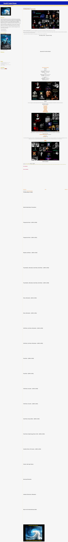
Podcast (53, 164)
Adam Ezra (26, 164)
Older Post (66, 189)
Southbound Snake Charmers (43, 134)
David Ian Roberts (45, 105)
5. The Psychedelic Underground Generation (6, 64)
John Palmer (44, 136)
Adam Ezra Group (45, 111)
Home (45, 189)
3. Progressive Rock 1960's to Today (5, 63)
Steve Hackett (45, 108)
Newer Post (24, 189)
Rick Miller (58, 164)
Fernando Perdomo (36, 164)
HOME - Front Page (3, 65)
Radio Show (56, 164)
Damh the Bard (45, 110)
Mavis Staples (49, 164)
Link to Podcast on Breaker (45, 67)
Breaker (45, 140)
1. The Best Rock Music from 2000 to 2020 (5, 62)
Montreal (51, 164)
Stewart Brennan (64, 164)
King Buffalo (45, 109)
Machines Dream (45, 107)
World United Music (10, 3)
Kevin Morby (45, 106)
